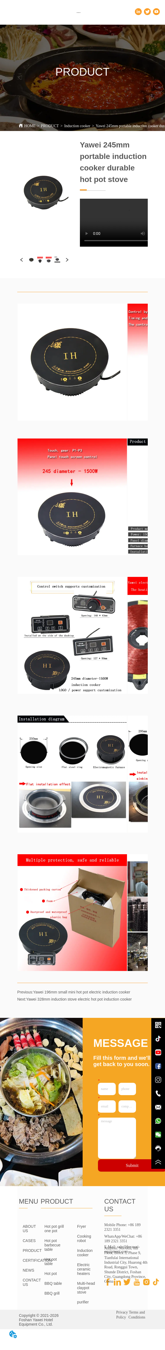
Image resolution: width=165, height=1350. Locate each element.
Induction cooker (77, 126)
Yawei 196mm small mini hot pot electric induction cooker (81, 992)
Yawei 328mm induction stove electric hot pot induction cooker (79, 999)
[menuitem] (78, 12)
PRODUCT (50, 126)
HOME (29, 126)
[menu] (78, 12)
